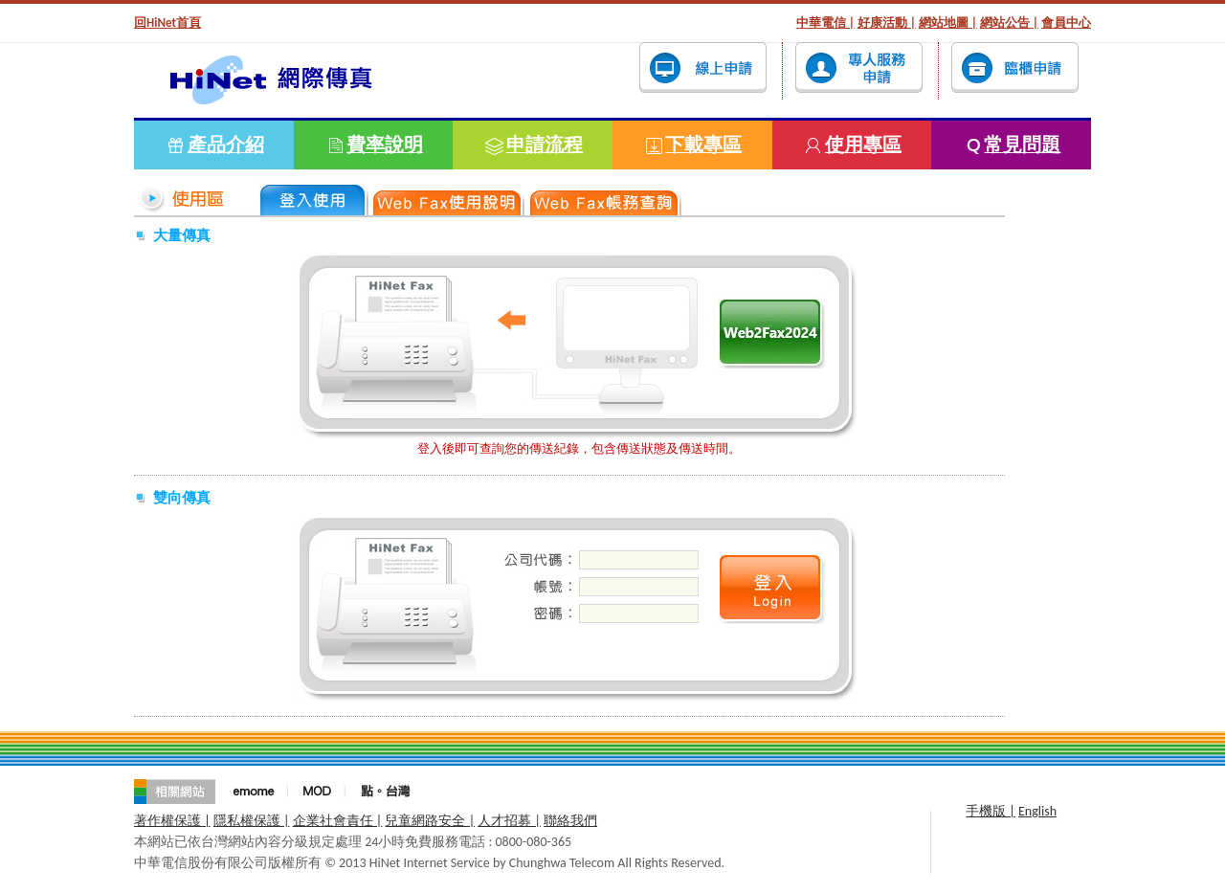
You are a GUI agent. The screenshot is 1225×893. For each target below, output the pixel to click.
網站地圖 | (948, 22)
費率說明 (384, 144)
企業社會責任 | (338, 821)
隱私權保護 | (251, 821)
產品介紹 (226, 144)
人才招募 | (509, 821)
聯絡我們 (570, 821)
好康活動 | (887, 22)
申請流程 (544, 144)
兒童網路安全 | (430, 821)
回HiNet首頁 (167, 22)
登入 (771, 333)
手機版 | (990, 811)
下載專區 (703, 144)
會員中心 (1066, 22)
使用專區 (863, 144)
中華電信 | (825, 22)
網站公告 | (1009, 22)
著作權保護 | (172, 821)
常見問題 (1022, 144)
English (1037, 811)
